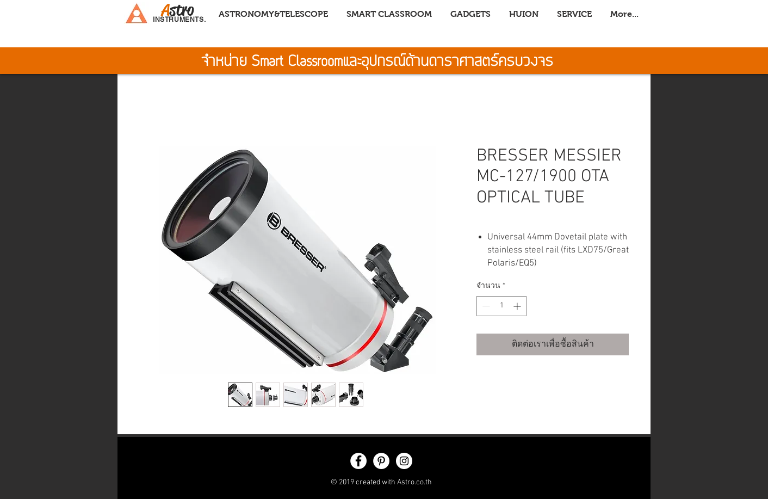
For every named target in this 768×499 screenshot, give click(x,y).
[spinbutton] (501, 306)
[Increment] (518, 306)
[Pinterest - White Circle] (381, 461)
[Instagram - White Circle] (404, 461)
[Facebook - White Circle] (358, 461)
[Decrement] (485, 306)
